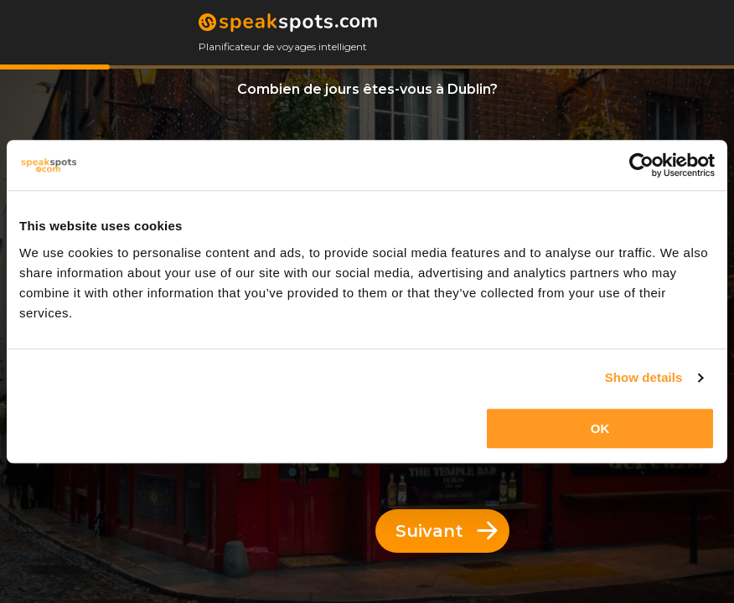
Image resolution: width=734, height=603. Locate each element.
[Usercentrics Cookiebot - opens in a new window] (641, 165)
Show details (644, 377)
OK (600, 428)
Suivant (446, 531)
